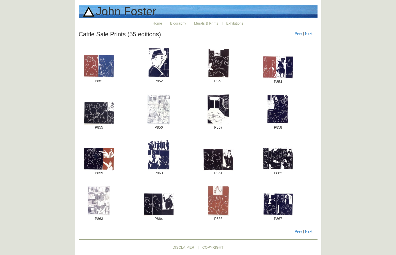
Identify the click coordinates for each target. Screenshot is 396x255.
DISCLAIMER (183, 247)
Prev (298, 33)
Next (308, 33)
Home (157, 23)
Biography (178, 23)
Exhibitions (234, 23)
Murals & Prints (206, 23)
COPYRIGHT (212, 247)
